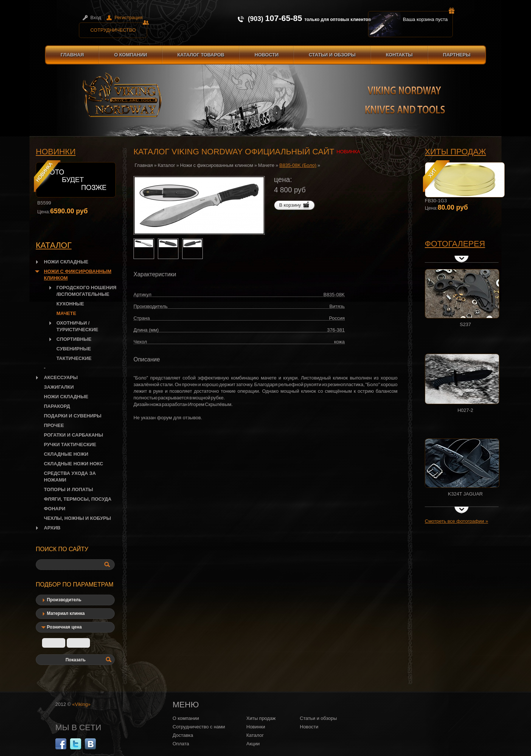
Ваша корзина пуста (428, 16)
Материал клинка (66, 613)
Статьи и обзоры (332, 54)
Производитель (64, 599)
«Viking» (81, 704)
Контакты (399, 54)
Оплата (181, 743)
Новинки (56, 151)
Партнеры (457, 54)
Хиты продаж (455, 151)
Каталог (166, 165)
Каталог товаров (200, 54)
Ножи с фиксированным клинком (216, 165)
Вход (95, 17)
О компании (130, 54)
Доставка (183, 735)
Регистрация (128, 17)
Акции (253, 743)
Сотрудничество (118, 27)
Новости (266, 54)
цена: (283, 179)
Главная (72, 54)
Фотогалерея (455, 243)
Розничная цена (64, 627)
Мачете (266, 165)
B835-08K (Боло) (298, 165)
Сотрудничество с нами (199, 726)
